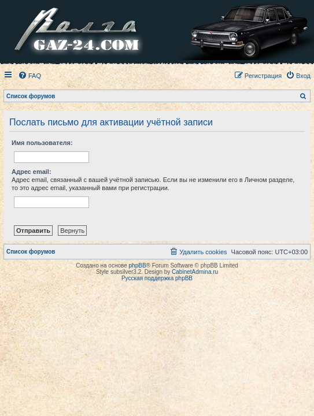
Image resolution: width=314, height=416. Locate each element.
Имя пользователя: (42, 142)
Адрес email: (31, 171)
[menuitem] (29, 76)
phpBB (137, 265)
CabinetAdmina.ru (195, 272)
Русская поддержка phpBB (157, 278)
